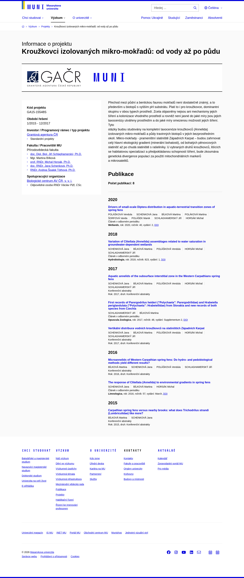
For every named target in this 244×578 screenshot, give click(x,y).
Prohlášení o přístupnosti (54, 556)
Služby (93, 479)
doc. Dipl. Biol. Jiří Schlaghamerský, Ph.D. (56, 154)
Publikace (61, 489)
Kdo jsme (95, 458)
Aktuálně (166, 450)
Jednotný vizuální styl (136, 532)
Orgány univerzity (133, 468)
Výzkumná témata (65, 474)
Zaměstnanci (194, 18)
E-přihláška (28, 486)
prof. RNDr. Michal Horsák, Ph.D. (50, 161)
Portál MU (75, 532)
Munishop (116, 532)
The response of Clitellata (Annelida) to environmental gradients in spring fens (159, 382)
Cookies (75, 556)
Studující (174, 18)
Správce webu (29, 556)
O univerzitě (103, 450)
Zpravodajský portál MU (170, 463)
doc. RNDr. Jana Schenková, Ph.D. (51, 165)
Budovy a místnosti (134, 479)
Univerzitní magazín (32, 532)
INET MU (61, 532)
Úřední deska (97, 463)
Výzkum (62, 450)
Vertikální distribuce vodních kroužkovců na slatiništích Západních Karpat (156, 328)
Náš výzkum (62, 458)
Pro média (163, 468)
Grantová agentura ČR (42, 134)
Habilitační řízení (65, 499)
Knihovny (129, 474)
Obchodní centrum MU (96, 532)
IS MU (49, 532)
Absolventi (215, 18)
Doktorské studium (32, 475)
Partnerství (95, 474)
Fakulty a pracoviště (134, 463)
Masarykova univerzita (42, 552)
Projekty (60, 494)
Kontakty (128, 458)
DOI (156, 225)
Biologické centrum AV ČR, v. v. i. (49, 181)
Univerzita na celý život (34, 480)
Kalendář (162, 458)
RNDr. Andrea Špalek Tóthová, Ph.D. (52, 170)
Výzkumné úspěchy (66, 468)
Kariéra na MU (97, 468)
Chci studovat (36, 450)
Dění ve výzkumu (65, 463)
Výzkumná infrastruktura (69, 479)
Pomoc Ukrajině (152, 18)
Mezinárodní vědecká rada (70, 484)
